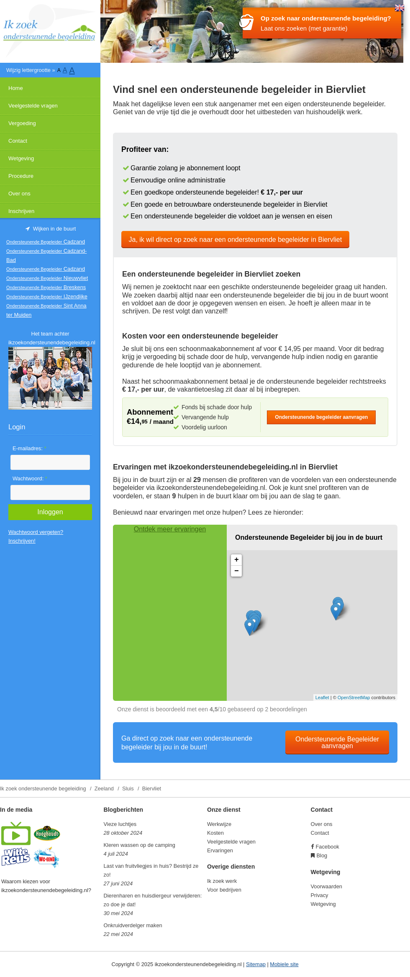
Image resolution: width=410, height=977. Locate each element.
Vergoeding (22, 123)
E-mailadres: (29, 448)
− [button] (236, 571)
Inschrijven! (22, 541)
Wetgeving (21, 158)
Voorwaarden (326, 886)
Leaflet (322, 697)
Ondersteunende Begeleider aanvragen (337, 742)
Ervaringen (220, 850)
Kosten (215, 833)
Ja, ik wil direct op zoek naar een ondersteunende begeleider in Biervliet (235, 239)
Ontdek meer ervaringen (170, 529)
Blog (322, 855)
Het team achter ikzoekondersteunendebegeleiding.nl (50, 338)
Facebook (327, 847)
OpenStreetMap (354, 697)
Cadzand (45, 241)
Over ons (19, 193)
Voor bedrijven (224, 890)
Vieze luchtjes (120, 824)
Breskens (46, 287)
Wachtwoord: (30, 478)
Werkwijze (219, 824)
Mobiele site (284, 964)
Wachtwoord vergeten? (35, 532)
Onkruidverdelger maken (133, 925)
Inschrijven (21, 211)
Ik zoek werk (222, 881)
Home (15, 88)
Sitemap (256, 964)
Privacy (319, 895)
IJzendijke (46, 296)
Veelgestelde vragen (33, 106)
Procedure (20, 176)
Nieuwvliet (47, 278)
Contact (17, 141)
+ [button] (236, 560)
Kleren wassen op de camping (139, 845)
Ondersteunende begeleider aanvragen (321, 417)
